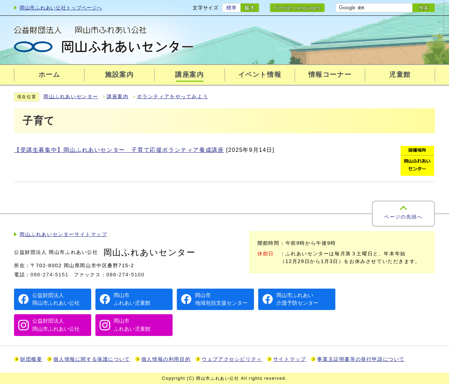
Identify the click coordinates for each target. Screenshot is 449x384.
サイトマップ (289, 359)
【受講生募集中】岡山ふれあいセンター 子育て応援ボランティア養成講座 (119, 150)
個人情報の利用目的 (165, 359)
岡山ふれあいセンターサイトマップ (63, 234)
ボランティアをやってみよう (172, 96)
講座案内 (117, 96)
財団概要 (31, 359)
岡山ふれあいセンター (70, 96)
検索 (424, 8)
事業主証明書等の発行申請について (361, 359)
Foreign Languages (297, 8)
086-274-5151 (50, 274)
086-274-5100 (125, 274)
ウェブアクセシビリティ (232, 359)
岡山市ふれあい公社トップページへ (61, 8)
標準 (231, 8)
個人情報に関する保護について (91, 359)
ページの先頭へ (403, 217)
